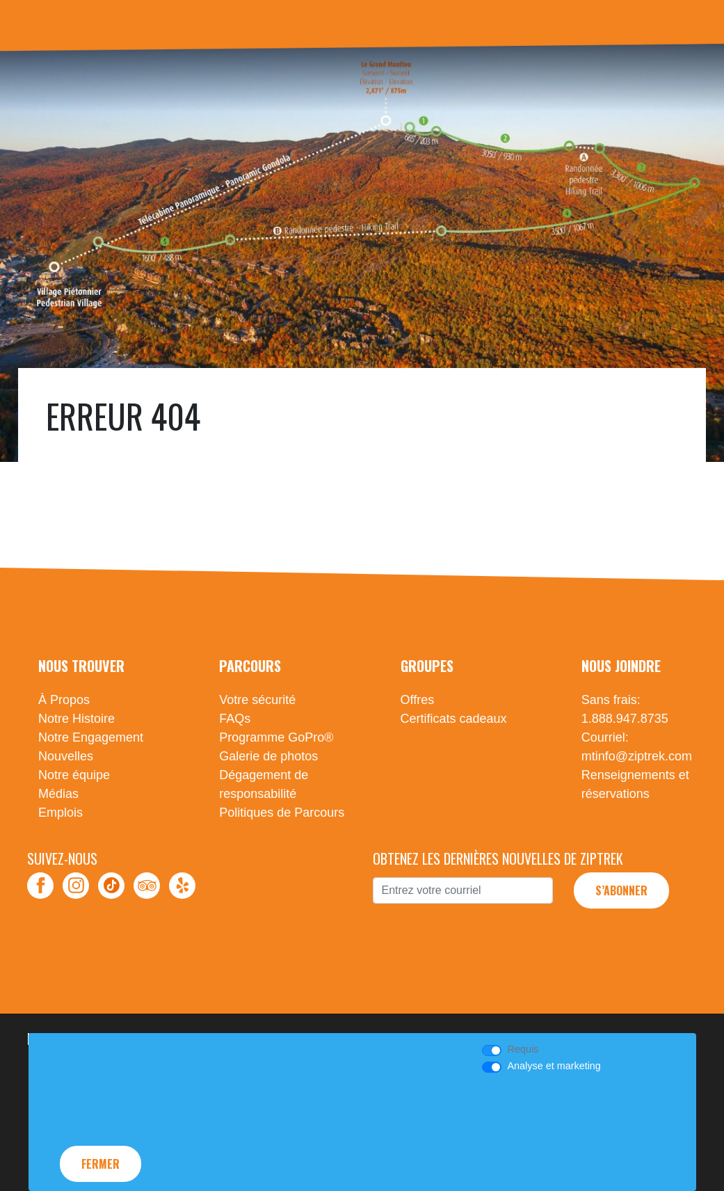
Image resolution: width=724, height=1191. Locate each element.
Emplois (60, 813)
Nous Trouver (81, 665)
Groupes (427, 665)
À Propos (64, 700)
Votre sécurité (257, 700)
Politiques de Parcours (281, 813)
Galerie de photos (268, 756)
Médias (58, 794)
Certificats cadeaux (454, 719)
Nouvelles (65, 756)
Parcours (250, 665)
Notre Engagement (90, 737)
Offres (418, 700)
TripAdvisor (147, 885)
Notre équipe (74, 775)
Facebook (40, 885)
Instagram (76, 885)
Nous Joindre (621, 665)
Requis (522, 1049)
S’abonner (621, 890)
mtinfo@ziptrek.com (636, 756)
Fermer (100, 1164)
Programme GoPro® (276, 737)
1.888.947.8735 (624, 719)
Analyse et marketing (553, 1065)
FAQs (234, 719)
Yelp (182, 885)
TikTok (111, 885)
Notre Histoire (76, 719)
